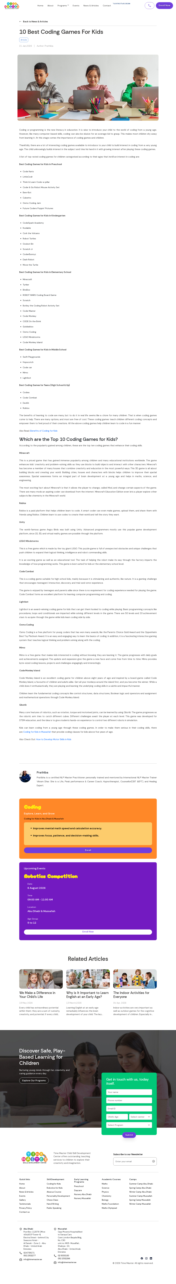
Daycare (78, 1191)
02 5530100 (63, 1256)
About (59, 6)
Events (85, 6)
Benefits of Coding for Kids (43, 430)
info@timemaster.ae (33, 1260)
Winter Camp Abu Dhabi (140, 1193)
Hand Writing (53, 1205)
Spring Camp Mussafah (140, 1201)
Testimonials (25, 1205)
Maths (105, 1184)
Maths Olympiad (109, 1209)
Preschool (79, 1187)
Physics (105, 1193)
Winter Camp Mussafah (140, 1205)
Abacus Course (54, 1193)
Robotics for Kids (55, 1189)
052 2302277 (30, 1256)
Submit (129, 1135)
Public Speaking (54, 1209)
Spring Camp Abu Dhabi (140, 1189)
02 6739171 (29, 1253)
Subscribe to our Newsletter (128, 1155)
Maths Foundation (110, 1205)
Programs (71, 6)
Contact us (24, 1213)
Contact (116, 6)
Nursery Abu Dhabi (83, 1195)
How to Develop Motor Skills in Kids (53, 739)
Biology (105, 1201)
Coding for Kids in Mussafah (37, 731)
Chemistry (106, 1196)
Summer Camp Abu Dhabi (141, 1184)
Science (105, 1189)
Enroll (88, 850)
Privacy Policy (25, 1209)
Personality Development (58, 1196)
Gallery (22, 1201)
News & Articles (100, 6)
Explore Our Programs (34, 1081)
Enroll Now (164, 5)
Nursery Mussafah (82, 1199)
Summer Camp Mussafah (140, 1196)
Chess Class (52, 1201)
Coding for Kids (54, 1184)
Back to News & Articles (33, 21)
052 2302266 (64, 1259)
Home (49, 6)
